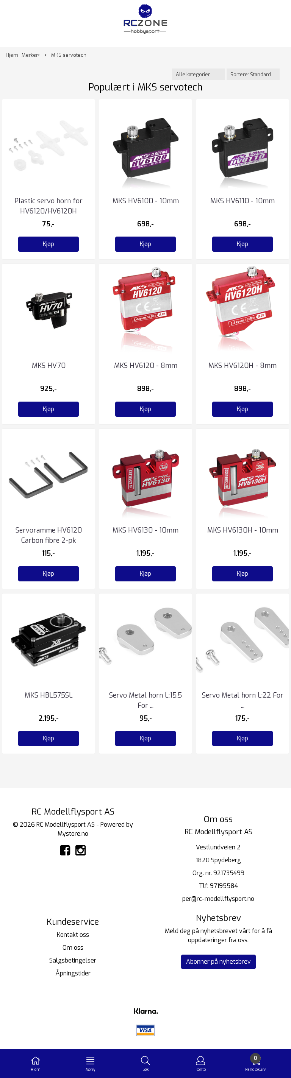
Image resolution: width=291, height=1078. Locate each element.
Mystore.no (73, 834)
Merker (31, 55)
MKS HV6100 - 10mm (146, 201)
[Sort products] (253, 74)
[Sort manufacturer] (198, 74)
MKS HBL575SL (49, 695)
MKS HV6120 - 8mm (145, 365)
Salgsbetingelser (72, 960)
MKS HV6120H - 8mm (242, 365)
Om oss (73, 948)
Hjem (12, 55)
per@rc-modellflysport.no (218, 899)
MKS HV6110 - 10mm (242, 201)
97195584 (224, 886)
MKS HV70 (49, 365)
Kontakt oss (73, 935)
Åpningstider (73, 973)
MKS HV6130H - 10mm (242, 530)
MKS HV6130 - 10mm (145, 530)
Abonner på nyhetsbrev (218, 962)
